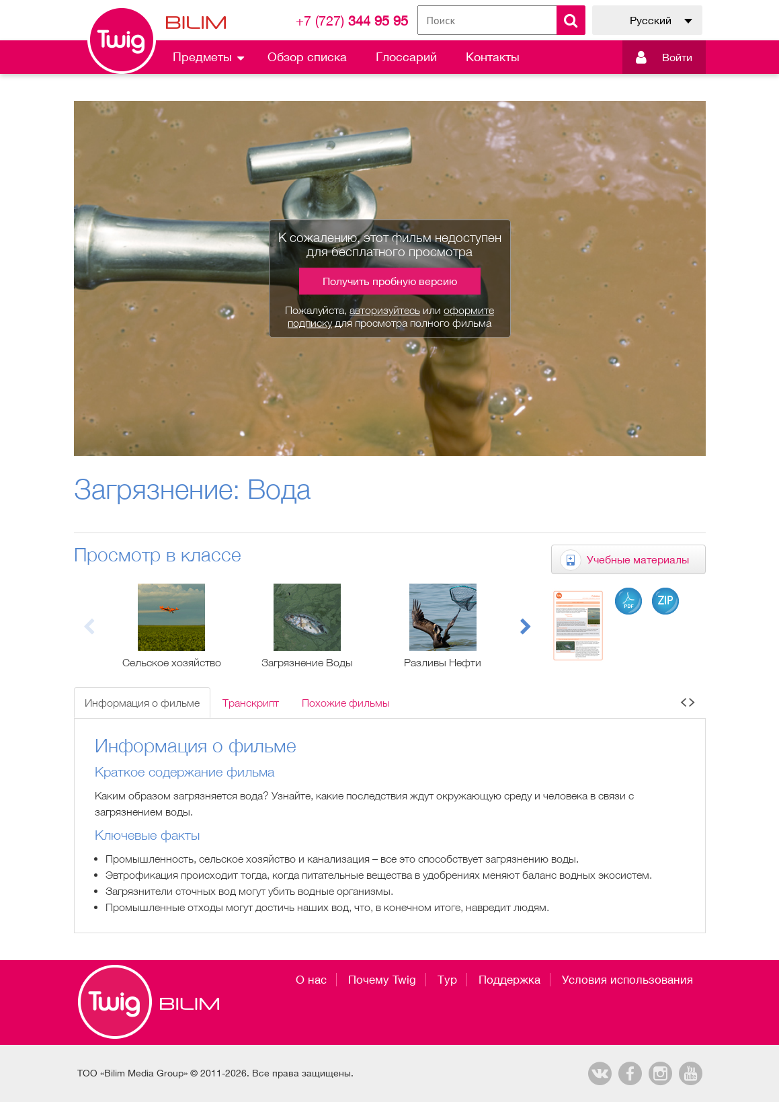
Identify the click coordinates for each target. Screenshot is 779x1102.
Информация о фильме (142, 703)
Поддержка (509, 979)
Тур (447, 979)
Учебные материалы (638, 559)
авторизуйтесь (385, 310)
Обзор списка (307, 57)
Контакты (493, 57)
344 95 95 (352, 20)
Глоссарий (406, 57)
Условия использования (627, 979)
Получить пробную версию (390, 281)
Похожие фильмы (346, 703)
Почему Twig (382, 979)
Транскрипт (250, 703)
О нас (311, 979)
